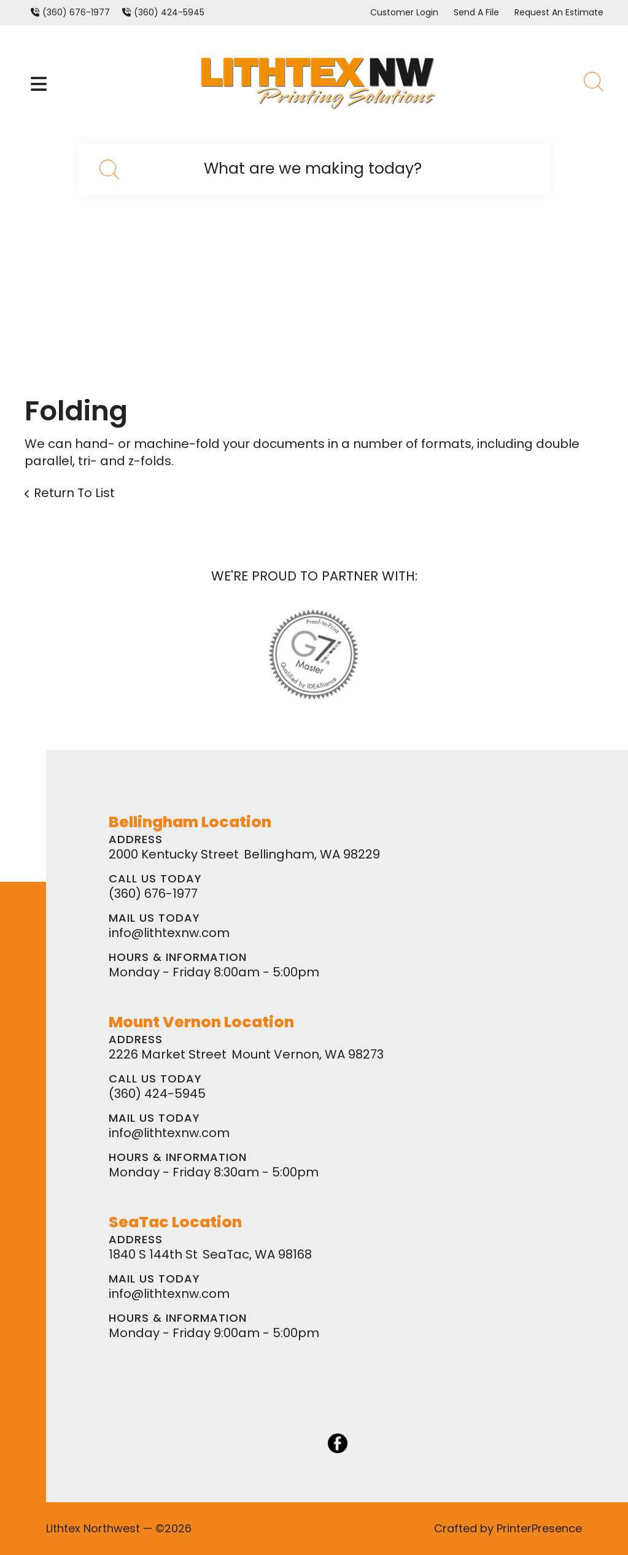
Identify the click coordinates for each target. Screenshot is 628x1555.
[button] (39, 84)
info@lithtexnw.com (169, 932)
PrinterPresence (539, 1528)
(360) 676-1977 (76, 12)
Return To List (74, 492)
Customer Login (404, 12)
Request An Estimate (558, 12)
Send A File (476, 12)
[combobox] (314, 169)
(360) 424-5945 (169, 12)
